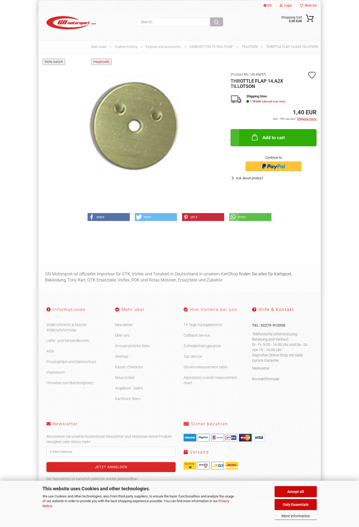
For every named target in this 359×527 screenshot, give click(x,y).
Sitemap (121, 360)
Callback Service (197, 339)
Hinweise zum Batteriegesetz (70, 386)
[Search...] (216, 21)
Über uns (122, 339)
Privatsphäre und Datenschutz (71, 365)
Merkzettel (260, 372)
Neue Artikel (125, 381)
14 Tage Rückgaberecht (203, 328)
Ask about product (249, 181)
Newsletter (124, 328)
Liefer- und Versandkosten (67, 344)
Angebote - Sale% (129, 391)
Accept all (295, 492)
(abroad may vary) (273, 105)
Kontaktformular (266, 382)
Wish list (308, 5)
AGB (50, 354)
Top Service (193, 360)
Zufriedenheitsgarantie (202, 349)
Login (286, 5)
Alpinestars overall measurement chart (210, 383)
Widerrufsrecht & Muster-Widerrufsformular (67, 331)
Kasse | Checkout (129, 370)
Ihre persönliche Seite (132, 349)
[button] (109, 221)
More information (295, 516)
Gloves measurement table (205, 370)
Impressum (55, 376)
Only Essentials (296, 504)
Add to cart (268, 141)
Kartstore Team (127, 402)
